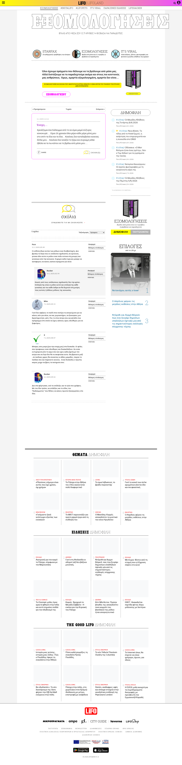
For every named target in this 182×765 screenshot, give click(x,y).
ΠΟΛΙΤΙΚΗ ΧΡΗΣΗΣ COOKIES (110, 732)
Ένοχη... (42, 125)
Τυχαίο (68, 109)
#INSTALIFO (67, 8)
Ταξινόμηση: (84, 232)
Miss (46, 301)
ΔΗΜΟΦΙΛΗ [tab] (121, 232)
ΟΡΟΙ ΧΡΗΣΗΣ (128, 728)
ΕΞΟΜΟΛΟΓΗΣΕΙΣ (49, 8)
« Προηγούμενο (39, 109)
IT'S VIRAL (95, 8)
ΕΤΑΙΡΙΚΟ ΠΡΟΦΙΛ (112, 728)
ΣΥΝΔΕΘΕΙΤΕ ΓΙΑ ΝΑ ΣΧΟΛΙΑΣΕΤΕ (67, 223)
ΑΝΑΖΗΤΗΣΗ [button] (133, 94)
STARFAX (50, 51)
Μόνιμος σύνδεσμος (96, 248)
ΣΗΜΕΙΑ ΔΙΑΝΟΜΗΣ (133, 732)
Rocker (50, 271)
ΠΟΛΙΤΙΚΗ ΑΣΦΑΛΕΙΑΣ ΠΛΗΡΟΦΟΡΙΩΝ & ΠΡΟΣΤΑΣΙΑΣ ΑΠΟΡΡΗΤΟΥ (67, 732)
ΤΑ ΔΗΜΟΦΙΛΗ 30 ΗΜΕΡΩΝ (121, 190)
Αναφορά (91, 244)
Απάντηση (91, 251)
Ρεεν (34, 244)
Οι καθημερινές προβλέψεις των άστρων (56, 54)
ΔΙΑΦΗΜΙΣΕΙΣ (96, 728)
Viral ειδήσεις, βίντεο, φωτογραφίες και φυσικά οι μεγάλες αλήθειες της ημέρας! (135, 56)
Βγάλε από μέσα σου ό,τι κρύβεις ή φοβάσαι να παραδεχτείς (94, 56)
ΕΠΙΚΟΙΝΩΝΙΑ (66, 728)
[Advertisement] (91, 426)
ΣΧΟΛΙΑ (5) (95, 153)
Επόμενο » (100, 109)
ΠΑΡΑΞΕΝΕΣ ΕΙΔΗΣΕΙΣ (115, 8)
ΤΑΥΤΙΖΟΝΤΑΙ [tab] (140, 232)
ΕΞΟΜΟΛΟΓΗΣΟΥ (56, 94)
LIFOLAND (95, 3)
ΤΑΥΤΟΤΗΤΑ (53, 728)
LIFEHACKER (135, 8)
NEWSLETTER (81, 728)
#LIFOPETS (81, 8)
